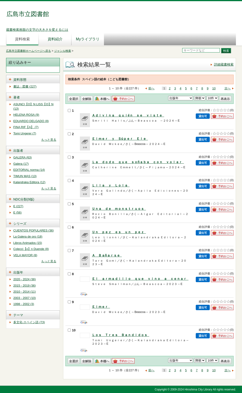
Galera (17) (21, 163)
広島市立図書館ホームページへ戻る (28, 51)
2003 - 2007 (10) (24, 298)
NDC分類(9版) (23, 199)
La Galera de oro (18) (27, 236)
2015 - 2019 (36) (24, 285)
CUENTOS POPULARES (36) (33, 230)
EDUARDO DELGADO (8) (31, 121)
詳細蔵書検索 (224, 64)
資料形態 (19, 79)
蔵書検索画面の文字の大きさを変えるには (37, 30)
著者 (16, 97)
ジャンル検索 (62, 51)
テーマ (18, 315)
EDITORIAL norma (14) (29, 170)
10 (214, 88)
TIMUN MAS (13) (25, 176)
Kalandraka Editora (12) (29, 182)
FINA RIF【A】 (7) (26, 127)
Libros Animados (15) (27, 243)
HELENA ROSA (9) (26, 114)
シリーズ (19, 223)
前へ (151, 88)
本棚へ (104, 99)
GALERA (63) (22, 157)
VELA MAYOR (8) (25, 255)
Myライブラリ (88, 39)
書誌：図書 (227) (24, 86)
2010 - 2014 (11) (24, 291)
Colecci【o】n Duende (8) (31, 249)
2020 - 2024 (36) (24, 279)
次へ (227, 88)
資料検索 (22, 39)
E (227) (18, 206)
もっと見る (48, 139)
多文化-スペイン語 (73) (29, 322)
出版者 (18, 150)
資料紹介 (55, 39)
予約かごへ (126, 98)
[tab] (33, 79)
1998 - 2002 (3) (23, 304)
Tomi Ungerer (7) (24, 133)
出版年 (18, 272)
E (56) (17, 212)
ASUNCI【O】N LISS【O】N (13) (33, 106)
